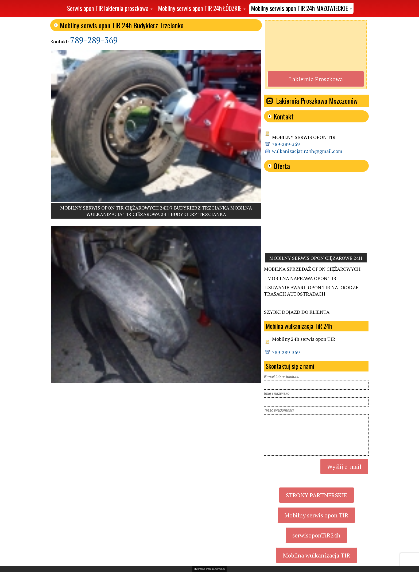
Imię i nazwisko (276, 393)
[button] (109, 8)
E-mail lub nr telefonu (281, 376)
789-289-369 (94, 40)
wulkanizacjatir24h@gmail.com (307, 151)
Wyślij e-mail (344, 466)
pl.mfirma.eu (219, 569)
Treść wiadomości (279, 410)
